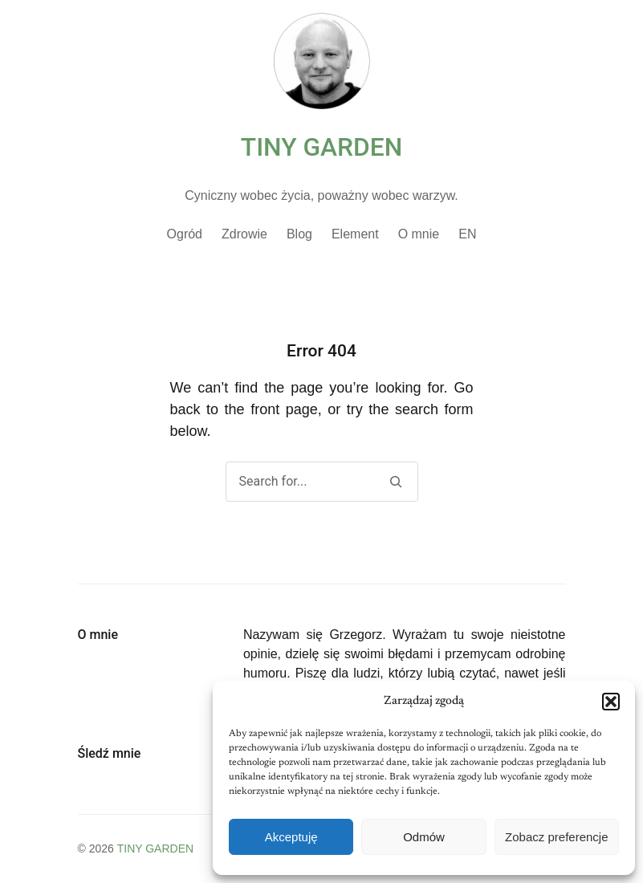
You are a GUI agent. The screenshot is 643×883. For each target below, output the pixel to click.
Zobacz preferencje (556, 837)
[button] (611, 702)
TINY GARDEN (321, 147)
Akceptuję (291, 837)
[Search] (396, 481)
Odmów (424, 837)
